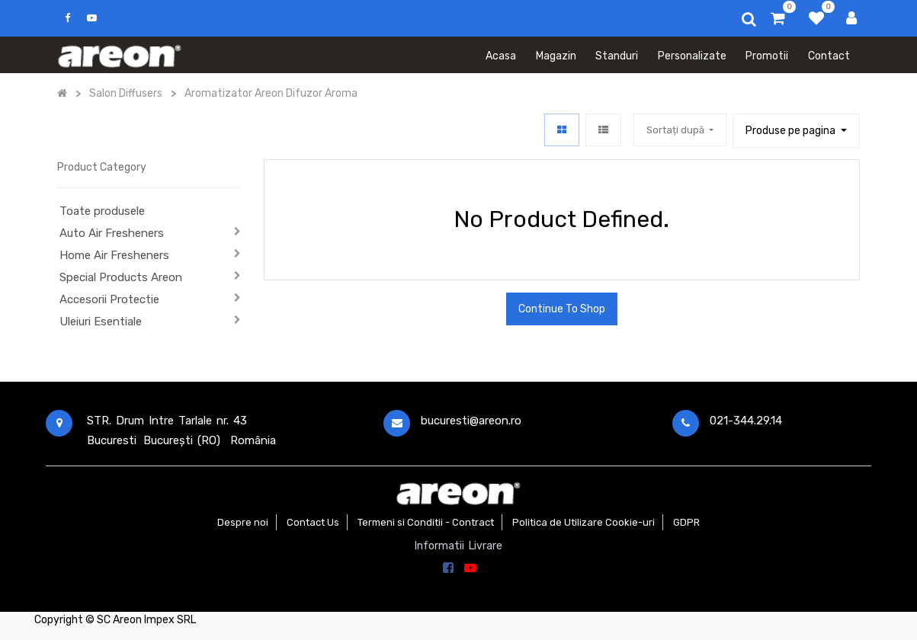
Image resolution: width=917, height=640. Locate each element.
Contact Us (313, 522)
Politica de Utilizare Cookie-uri (583, 522)
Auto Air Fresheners (111, 233)
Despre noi (242, 522)
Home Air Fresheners (114, 255)
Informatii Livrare (458, 545)
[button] (679, 130)
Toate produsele (102, 211)
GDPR (686, 522)
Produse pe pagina (791, 130)
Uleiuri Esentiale (100, 321)
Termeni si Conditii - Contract (426, 522)
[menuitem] (501, 55)
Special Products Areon (120, 277)
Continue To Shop (561, 308)
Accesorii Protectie (109, 299)
